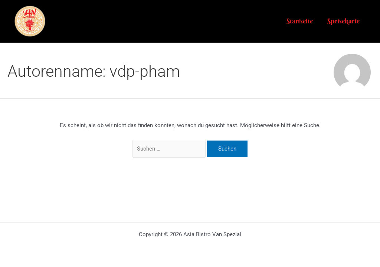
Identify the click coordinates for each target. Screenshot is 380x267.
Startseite (301, 21)
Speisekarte (344, 21)
